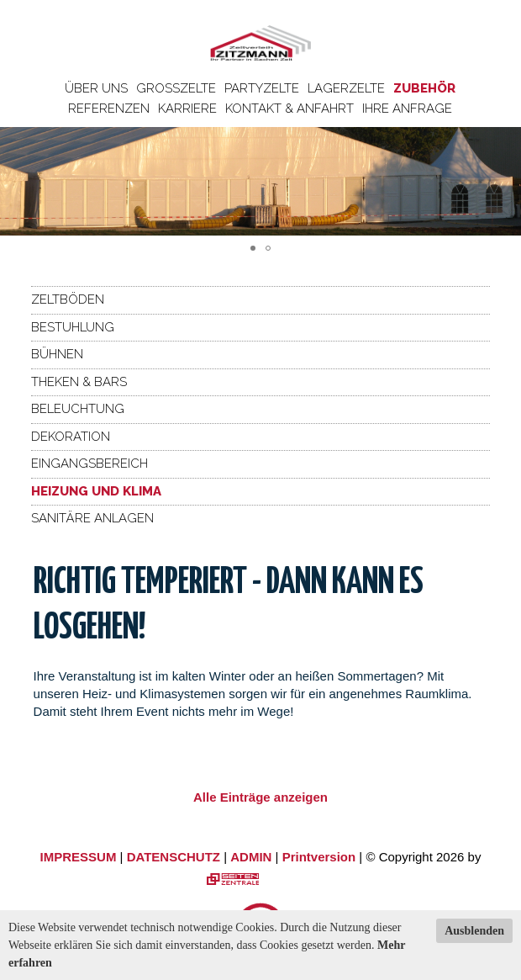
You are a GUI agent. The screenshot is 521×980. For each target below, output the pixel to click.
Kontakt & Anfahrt (289, 108)
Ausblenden (474, 930)
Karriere (187, 108)
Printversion (319, 857)
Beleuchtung (77, 408)
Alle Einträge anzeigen (260, 797)
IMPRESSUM (78, 857)
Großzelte (176, 88)
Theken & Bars (79, 381)
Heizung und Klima (96, 491)
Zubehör (424, 88)
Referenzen (109, 108)
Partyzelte (261, 88)
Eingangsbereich (89, 463)
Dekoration (70, 436)
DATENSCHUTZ (173, 857)
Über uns (96, 88)
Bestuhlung (72, 327)
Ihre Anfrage (407, 108)
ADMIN (250, 857)
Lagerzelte (346, 88)
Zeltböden (67, 299)
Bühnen (57, 354)
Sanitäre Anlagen (92, 518)
